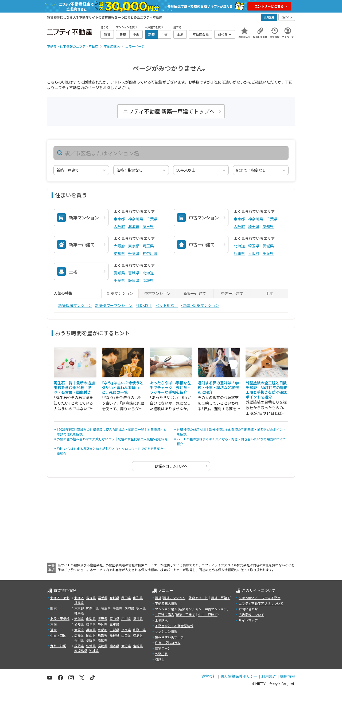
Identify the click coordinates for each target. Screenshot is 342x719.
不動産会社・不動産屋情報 (174, 625)
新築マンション (190, 609)
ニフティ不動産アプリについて (261, 603)
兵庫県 (239, 253)
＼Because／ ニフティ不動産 (260, 597)
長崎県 (102, 645)
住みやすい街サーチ (169, 637)
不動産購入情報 (166, 603)
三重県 (114, 624)
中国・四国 (58, 635)
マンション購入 (166, 609)
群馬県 (79, 613)
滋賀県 (114, 629)
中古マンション (216, 609)
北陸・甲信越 (59, 618)
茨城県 (268, 245)
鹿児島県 (80, 650)
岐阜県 (91, 624)
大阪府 (119, 226)
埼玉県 (148, 226)
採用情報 (287, 676)
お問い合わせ (248, 609)
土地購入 (161, 620)
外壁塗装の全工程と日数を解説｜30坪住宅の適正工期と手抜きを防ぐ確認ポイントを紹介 (266, 390)
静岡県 (133, 280)
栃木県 (141, 608)
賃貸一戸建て (220, 597)
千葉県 (152, 219)
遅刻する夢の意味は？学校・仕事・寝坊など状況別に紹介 (218, 387)
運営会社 (208, 676)
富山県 (114, 618)
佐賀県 (91, 645)
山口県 (126, 635)
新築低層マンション (75, 305)
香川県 (79, 640)
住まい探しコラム (168, 642)
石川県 (126, 618)
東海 (53, 624)
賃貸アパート (198, 597)
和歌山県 (139, 629)
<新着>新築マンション (200, 305)
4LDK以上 (144, 305)
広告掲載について (251, 614)
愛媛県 (91, 640)
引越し (160, 659)
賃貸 (158, 597)
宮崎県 (138, 645)
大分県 (126, 645)
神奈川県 (135, 219)
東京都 (119, 219)
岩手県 (102, 597)
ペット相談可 (167, 305)
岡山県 (91, 635)
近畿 (53, 629)
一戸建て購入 (164, 614)
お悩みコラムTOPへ (171, 466)
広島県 (79, 635)
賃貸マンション (174, 597)
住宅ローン (163, 648)
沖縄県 (94, 650)
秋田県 (126, 597)
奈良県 (126, 629)
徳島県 (138, 635)
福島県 (79, 602)
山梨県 (91, 618)
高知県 (102, 640)
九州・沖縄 (58, 645)
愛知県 (268, 226)
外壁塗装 (161, 653)
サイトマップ (248, 620)
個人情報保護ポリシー (239, 676)
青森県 (91, 597)
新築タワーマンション (114, 305)
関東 (53, 608)
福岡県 (79, 645)
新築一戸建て (185, 614)
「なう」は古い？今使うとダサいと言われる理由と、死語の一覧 (122, 387)
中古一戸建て (207, 614)
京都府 (102, 629)
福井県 (138, 618)
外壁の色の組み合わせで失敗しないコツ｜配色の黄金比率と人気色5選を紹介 (112, 439)
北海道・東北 (59, 597)
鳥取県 (102, 635)
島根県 (114, 635)
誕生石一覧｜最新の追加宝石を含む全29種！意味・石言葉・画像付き (74, 387)
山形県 (138, 597)
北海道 (133, 226)
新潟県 (79, 618)
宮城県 (133, 272)
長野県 (102, 618)
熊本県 (114, 645)
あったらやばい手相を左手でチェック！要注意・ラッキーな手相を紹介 (170, 387)
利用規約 (268, 676)
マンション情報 (166, 631)
